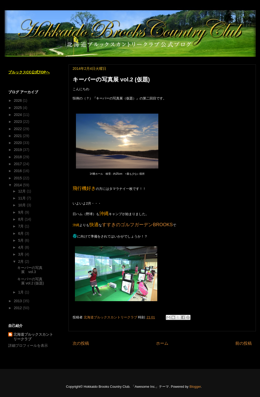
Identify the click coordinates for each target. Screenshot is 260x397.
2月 (21, 261)
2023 (18, 122)
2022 (18, 129)
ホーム (162, 343)
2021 (18, 136)
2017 (18, 164)
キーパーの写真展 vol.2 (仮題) (30, 281)
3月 (21, 254)
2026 (18, 100)
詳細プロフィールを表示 (28, 345)
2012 (18, 308)
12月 (22, 191)
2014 (18, 185)
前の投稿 (243, 343)
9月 (21, 212)
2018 (18, 157)
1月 (21, 292)
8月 (21, 219)
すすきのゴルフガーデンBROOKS (137, 224)
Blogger (195, 386)
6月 (21, 233)
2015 (18, 178)
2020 (18, 143)
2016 (18, 171)
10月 (22, 205)
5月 (21, 240)
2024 (18, 115)
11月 (22, 198)
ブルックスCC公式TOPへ (29, 72)
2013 (18, 301)
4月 (21, 247)
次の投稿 (81, 343)
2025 (18, 108)
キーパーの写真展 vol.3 (29, 270)
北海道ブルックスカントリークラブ (33, 336)
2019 (18, 150)
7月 (21, 226)
